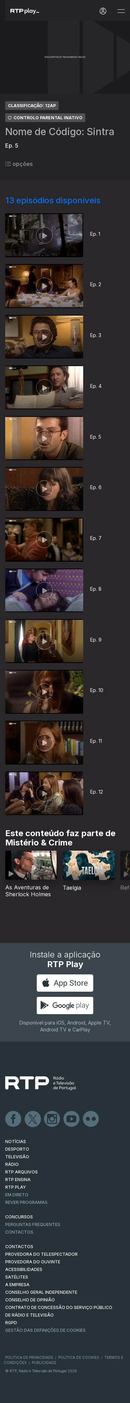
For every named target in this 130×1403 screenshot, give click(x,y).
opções (19, 163)
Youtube (71, 1119)
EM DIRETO (16, 1194)
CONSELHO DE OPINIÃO (30, 1299)
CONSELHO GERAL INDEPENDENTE (41, 1292)
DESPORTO (17, 1149)
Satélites (16, 1277)
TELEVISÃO (17, 1156)
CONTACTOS (19, 1246)
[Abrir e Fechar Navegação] (121, 11)
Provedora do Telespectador (41, 1254)
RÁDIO (12, 1164)
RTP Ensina (18, 1179)
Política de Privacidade (29, 1357)
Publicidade (44, 1362)
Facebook (13, 1119)
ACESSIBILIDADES (23, 1269)
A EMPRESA (17, 1284)
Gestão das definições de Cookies (45, 1330)
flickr (91, 1119)
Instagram (52, 1119)
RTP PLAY (15, 1187)
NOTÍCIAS (15, 1141)
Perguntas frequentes (32, 1224)
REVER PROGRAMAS (26, 1202)
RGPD (11, 1322)
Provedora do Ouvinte (32, 1261)
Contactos (19, 1232)
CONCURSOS (19, 1216)
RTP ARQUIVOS (21, 1172)
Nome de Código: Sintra (59, 132)
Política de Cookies (78, 1357)
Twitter (33, 1119)
